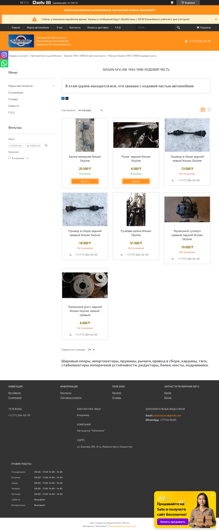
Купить (85, 181)
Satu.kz (125, 522)
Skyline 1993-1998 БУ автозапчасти (85, 55)
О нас (60, 27)
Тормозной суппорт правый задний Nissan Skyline (187, 235)
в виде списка (209, 110)
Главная (16, 27)
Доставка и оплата (70, 397)
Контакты (75, 27)
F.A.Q (118, 27)
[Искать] (178, 27)
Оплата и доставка (97, 27)
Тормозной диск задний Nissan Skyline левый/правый (85, 311)
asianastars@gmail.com (167, 415)
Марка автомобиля (38, 27)
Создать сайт (60, 2)
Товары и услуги (18, 55)
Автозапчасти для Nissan (46, 55)
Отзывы (13, 99)
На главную (14, 392)
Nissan (168, 397)
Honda (167, 392)
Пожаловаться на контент (122, 526)
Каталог (116, 392)
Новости (13, 105)
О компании (15, 92)
